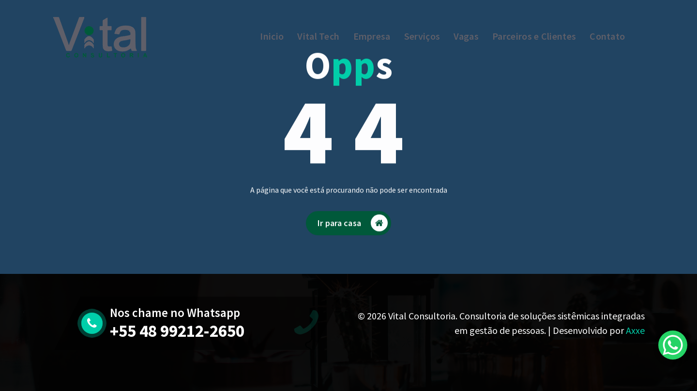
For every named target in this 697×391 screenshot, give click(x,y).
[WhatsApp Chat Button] (672, 345)
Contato (607, 36)
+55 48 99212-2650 (177, 331)
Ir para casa (353, 229)
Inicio (272, 36)
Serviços (422, 36)
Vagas (466, 36)
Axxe (635, 330)
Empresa (372, 36)
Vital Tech (318, 36)
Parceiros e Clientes (534, 36)
